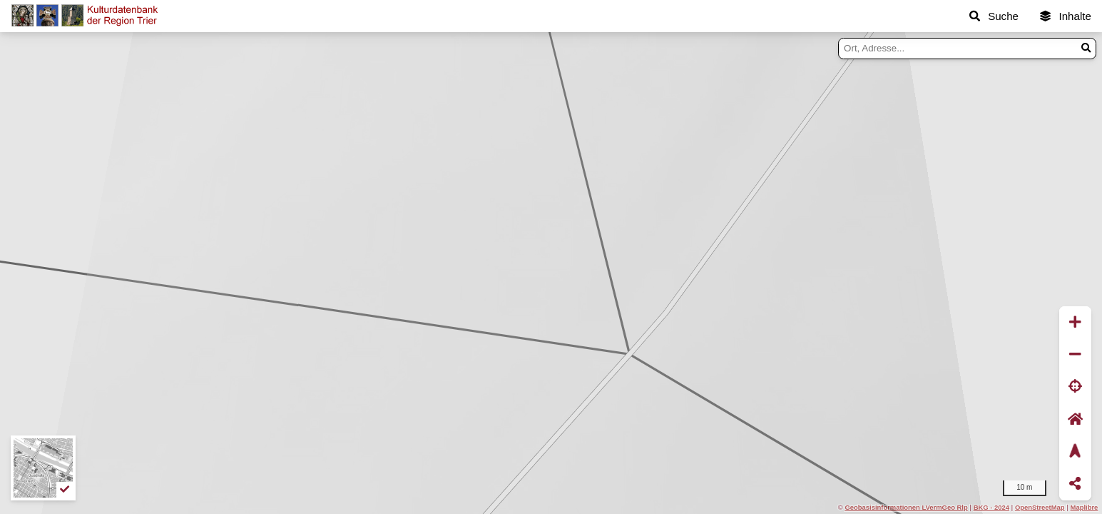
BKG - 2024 (991, 507)
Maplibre (1084, 507)
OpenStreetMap (1040, 507)
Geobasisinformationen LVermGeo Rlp (906, 507)
